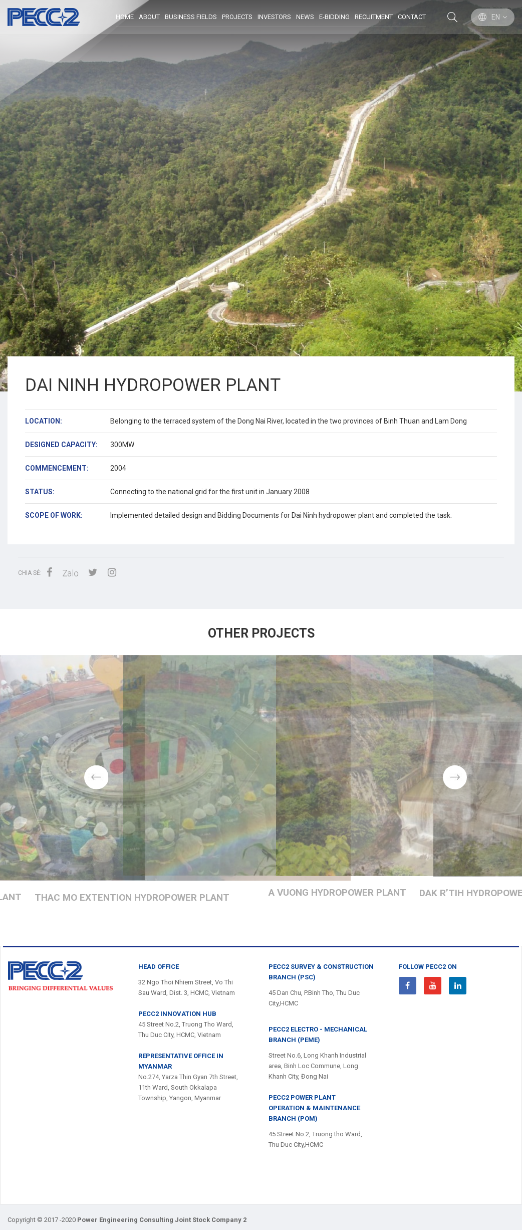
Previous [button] (67, 789)
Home (124, 17)
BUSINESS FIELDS (190, 17)
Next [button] (454, 789)
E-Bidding (334, 17)
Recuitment (373, 17)
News (305, 17)
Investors (274, 17)
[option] (261, 195)
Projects (236, 17)
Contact (411, 17)
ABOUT (148, 17)
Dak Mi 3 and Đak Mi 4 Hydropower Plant (261, 923)
